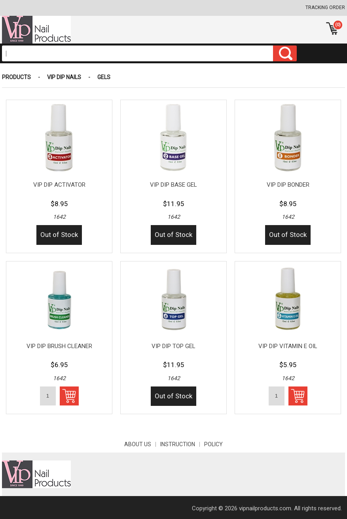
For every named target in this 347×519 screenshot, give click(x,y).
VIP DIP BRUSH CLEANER (59, 346)
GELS (103, 77)
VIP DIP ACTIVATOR (59, 184)
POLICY (213, 444)
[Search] (137, 53)
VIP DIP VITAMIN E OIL (287, 346)
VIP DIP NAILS (64, 77)
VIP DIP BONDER (288, 184)
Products (16, 77)
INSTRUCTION (182, 444)
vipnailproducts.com (265, 508)
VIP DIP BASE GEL (173, 184)
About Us (142, 444)
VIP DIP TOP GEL (173, 346)
